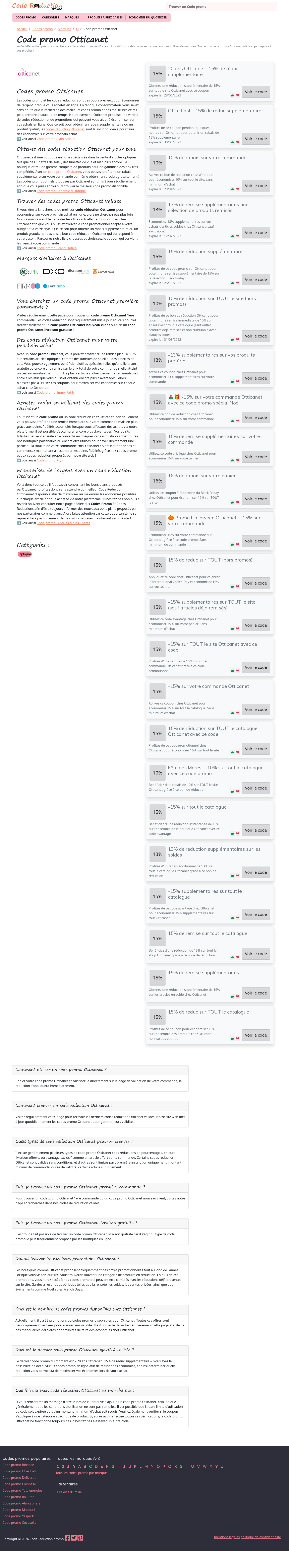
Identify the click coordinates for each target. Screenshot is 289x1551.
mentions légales (227, 1537)
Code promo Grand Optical (57, 248)
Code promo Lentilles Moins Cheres (63, 523)
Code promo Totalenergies (22, 1490)
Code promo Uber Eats (19, 1471)
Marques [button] (72, 17)
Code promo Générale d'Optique (61, 191)
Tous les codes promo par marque (81, 1473)
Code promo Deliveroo (19, 1477)
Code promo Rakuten (18, 1497)
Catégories (50, 17)
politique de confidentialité (261, 1537)
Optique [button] (25, 554)
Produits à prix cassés (105, 17)
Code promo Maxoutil (18, 1509)
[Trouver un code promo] (222, 6)
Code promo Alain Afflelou (56, 139)
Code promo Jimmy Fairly (55, 392)
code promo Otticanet (64, 171)
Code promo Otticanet (100, 29)
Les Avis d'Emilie (69, 1492)
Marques (64, 29)
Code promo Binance (18, 1465)
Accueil (22, 29)
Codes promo (26, 17)
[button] (232, 95)
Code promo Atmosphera (21, 1503)
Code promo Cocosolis (19, 1522)
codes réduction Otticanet (65, 129)
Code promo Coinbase (19, 1484)
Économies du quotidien (147, 17)
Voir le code (256, 91)
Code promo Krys (50, 460)
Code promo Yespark (18, 1516)
